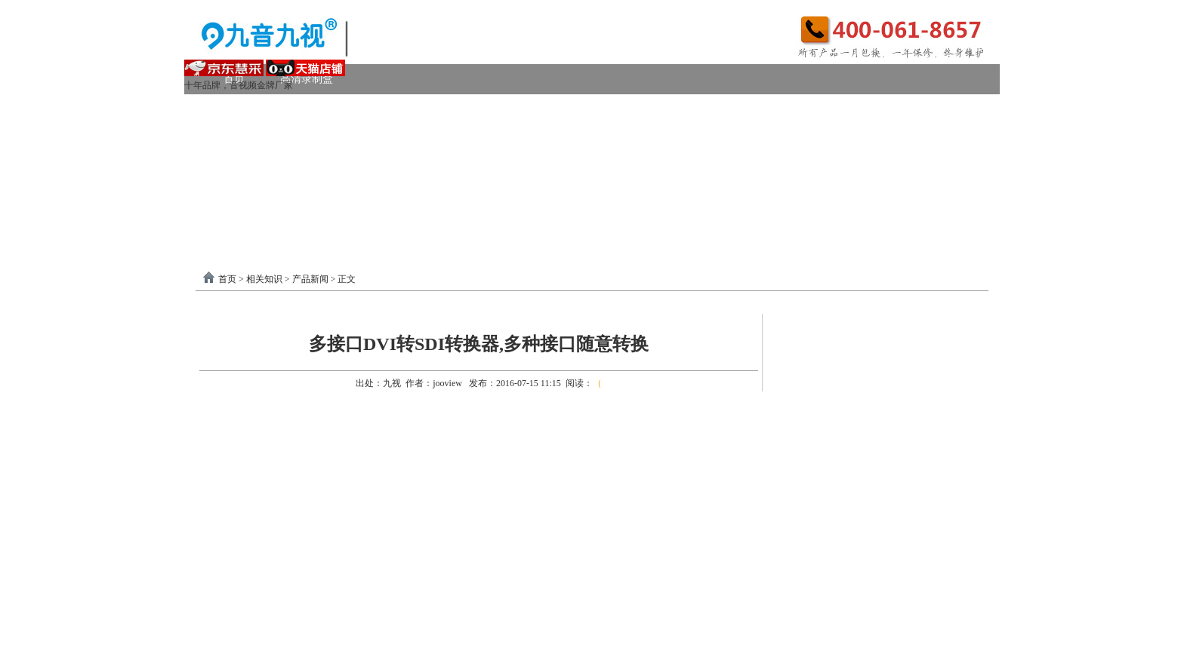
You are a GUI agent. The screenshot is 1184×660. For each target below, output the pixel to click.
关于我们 (861, 199)
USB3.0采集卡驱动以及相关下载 (528, 199)
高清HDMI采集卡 (547, 109)
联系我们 (939, 199)
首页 (227, 279)
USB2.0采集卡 (912, 109)
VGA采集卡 (736, 109)
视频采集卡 (250, 109)
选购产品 (421, 169)
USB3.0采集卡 (345, 109)
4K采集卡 (821, 109)
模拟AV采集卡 (269, 139)
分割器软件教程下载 (283, 229)
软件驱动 (245, 199)
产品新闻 (310, 279)
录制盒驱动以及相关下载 (359, 199)
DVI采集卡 (648, 109)
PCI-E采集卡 (442, 109)
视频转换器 (250, 169)
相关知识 (264, 279)
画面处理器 (338, 169)
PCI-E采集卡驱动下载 (689, 199)
